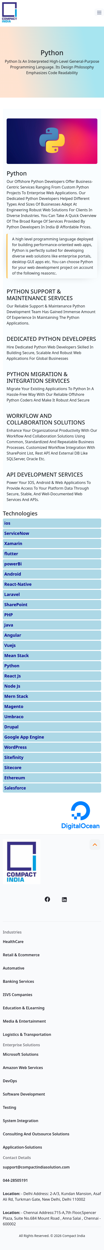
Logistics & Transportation (27, 1034)
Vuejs (10, 645)
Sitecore (13, 767)
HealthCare (13, 941)
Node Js (12, 686)
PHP (8, 615)
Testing (9, 1107)
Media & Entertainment (24, 1021)
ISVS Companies (17, 994)
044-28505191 (15, 1180)
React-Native (18, 584)
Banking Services (18, 981)
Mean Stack (16, 655)
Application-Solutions (22, 1147)
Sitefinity (13, 757)
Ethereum (14, 778)
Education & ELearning (23, 1008)
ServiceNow (16, 533)
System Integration (20, 1120)
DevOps (10, 1080)
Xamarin (13, 543)
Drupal (11, 727)
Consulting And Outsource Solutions (36, 1134)
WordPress (15, 747)
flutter (11, 553)
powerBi (13, 564)
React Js (12, 676)
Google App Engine (24, 737)
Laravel (12, 594)
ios (7, 523)
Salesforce (15, 788)
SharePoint (15, 604)
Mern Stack (16, 696)
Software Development (24, 1094)
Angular (12, 635)
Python (11, 665)
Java (8, 625)
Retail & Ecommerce (21, 954)
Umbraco (14, 716)
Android (12, 574)
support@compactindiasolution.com (36, 1167)
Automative (13, 968)
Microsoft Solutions (21, 1054)
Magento (13, 706)
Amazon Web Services (23, 1067)
